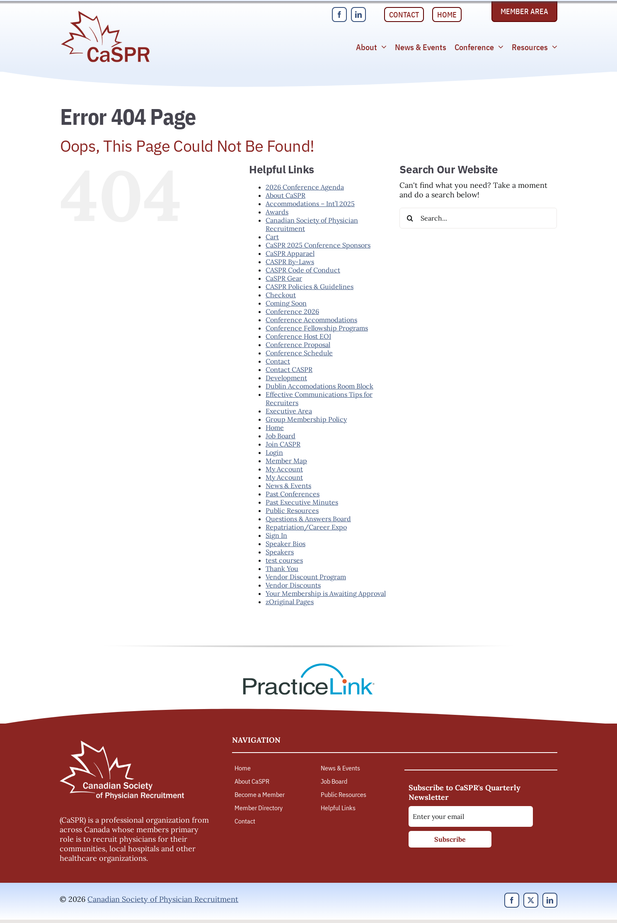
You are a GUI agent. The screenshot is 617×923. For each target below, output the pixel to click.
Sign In (276, 535)
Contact (278, 361)
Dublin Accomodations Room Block (319, 386)
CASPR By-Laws (290, 261)
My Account (284, 469)
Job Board (280, 436)
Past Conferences (292, 494)
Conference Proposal (298, 344)
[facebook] (339, 14)
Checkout (281, 295)
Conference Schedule (299, 353)
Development (286, 378)
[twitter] (530, 900)
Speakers (280, 552)
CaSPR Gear (284, 278)
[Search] (409, 218)
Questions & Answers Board (308, 519)
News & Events (288, 485)
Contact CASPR (289, 369)
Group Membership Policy (306, 419)
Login (274, 452)
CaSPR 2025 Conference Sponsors (318, 245)
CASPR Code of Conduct (303, 270)
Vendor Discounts (293, 585)
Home (275, 427)
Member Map (286, 461)
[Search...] (478, 218)
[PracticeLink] (308, 666)
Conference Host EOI (298, 336)
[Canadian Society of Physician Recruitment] (105, 13)
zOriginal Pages (290, 602)
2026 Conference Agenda (305, 187)
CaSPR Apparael (290, 253)
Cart (272, 237)
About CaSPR (285, 195)
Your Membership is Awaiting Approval (326, 593)
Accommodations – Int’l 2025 (310, 203)
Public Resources (292, 510)
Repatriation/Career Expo (306, 527)
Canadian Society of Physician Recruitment (162, 899)
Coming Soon (286, 303)
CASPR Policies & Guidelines (309, 286)
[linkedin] (358, 14)
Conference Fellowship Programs (317, 328)
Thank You (282, 568)
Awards (277, 212)
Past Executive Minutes (302, 502)
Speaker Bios (285, 543)
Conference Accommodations (311, 320)
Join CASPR (283, 444)
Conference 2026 (292, 311)
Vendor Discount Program (306, 577)
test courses (284, 560)
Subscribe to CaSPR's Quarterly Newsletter (464, 792)
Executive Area (289, 411)
